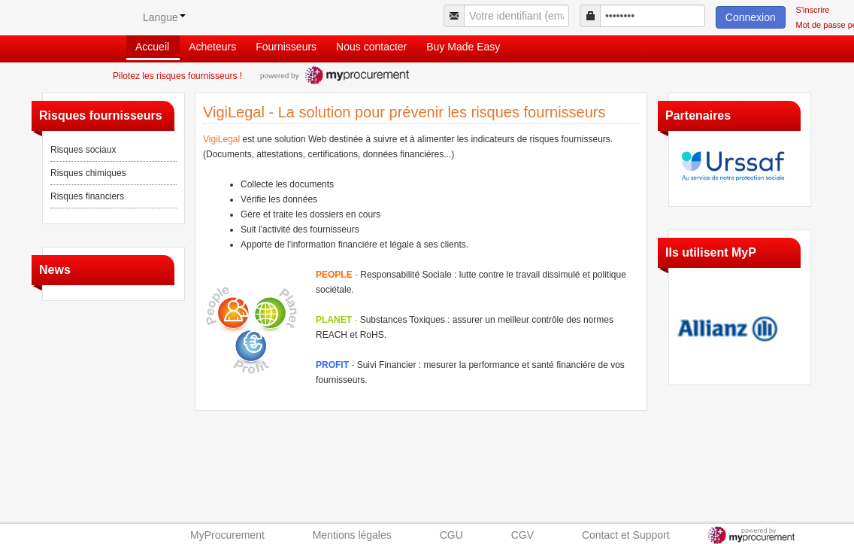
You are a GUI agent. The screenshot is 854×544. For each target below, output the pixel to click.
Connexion (750, 17)
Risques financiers (87, 196)
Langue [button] (164, 17)
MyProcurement (227, 535)
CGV (522, 535)
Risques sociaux (83, 149)
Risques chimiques (88, 173)
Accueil (152, 47)
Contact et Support (626, 535)
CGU (451, 535)
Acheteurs (212, 47)
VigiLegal (221, 139)
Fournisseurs (286, 47)
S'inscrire (813, 9)
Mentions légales (352, 535)
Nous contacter (371, 47)
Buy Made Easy (463, 47)
